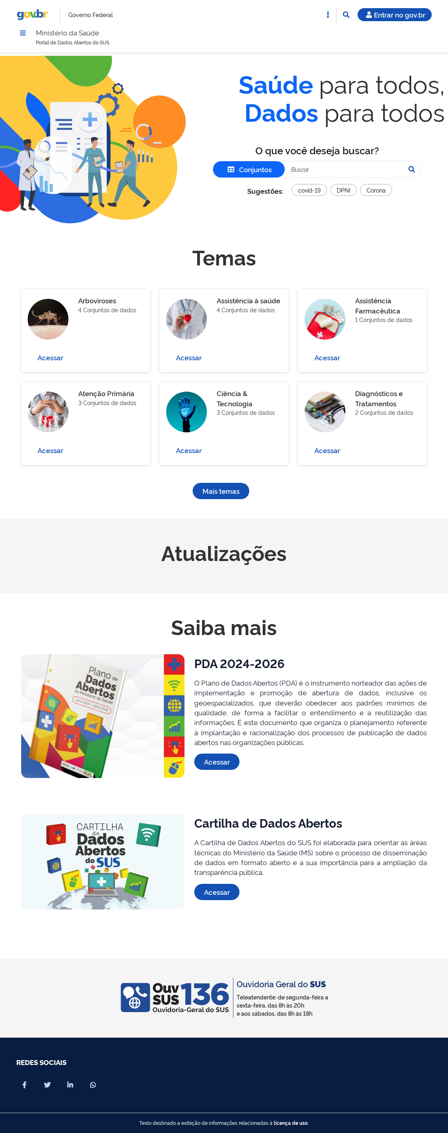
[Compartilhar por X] (47, 1085)
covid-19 (309, 192)
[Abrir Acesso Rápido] (327, 14)
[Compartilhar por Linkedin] (70, 1085)
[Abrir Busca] (346, 15)
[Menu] (22, 33)
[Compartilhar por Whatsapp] (93, 1085)
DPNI (343, 192)
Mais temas (220, 492)
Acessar (50, 359)
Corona (376, 192)
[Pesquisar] (411, 171)
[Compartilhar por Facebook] (24, 1085)
